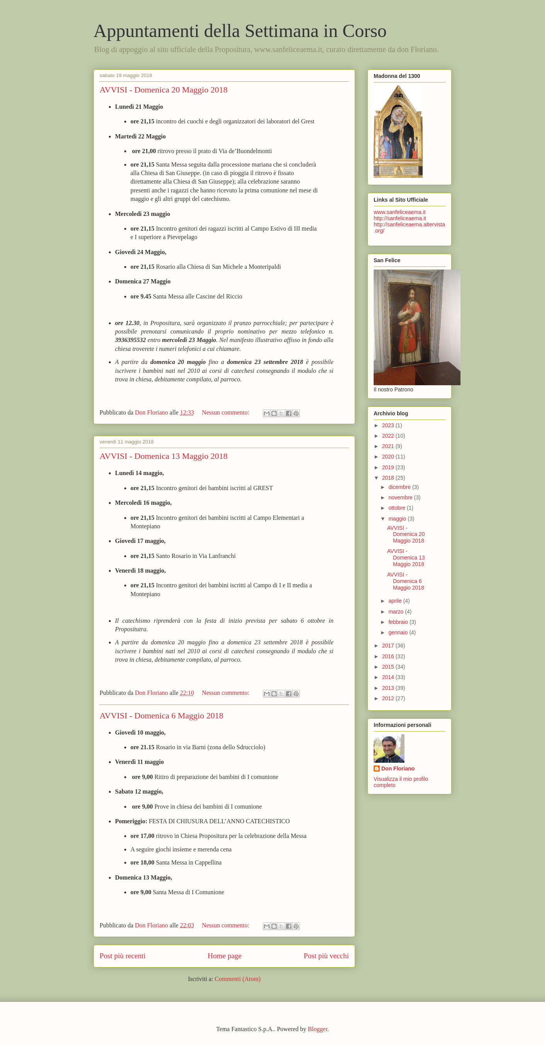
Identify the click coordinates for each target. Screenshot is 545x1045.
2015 (389, 667)
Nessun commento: (226, 412)
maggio (398, 519)
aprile (395, 601)
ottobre (397, 508)
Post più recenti (123, 956)
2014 (389, 677)
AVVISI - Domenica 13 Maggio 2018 (163, 456)
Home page (225, 956)
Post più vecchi (326, 956)
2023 (389, 425)
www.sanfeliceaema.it (400, 212)
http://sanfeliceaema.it (400, 218)
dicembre (400, 487)
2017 (389, 645)
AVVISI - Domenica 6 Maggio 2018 (161, 715)
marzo (396, 611)
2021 (389, 446)
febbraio (398, 622)
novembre (401, 497)
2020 (389, 456)
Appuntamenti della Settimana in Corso (240, 30)
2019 (389, 467)
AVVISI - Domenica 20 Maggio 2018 (163, 89)
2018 (389, 478)
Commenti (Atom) (238, 979)
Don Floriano (398, 768)
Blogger (317, 1029)
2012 (389, 698)
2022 (389, 436)
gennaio (398, 632)
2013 (389, 688)
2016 (389, 656)
